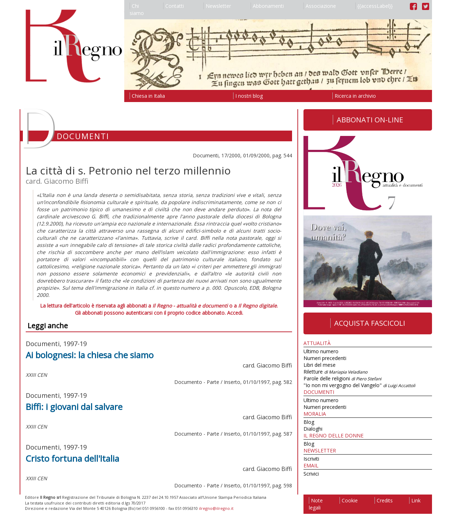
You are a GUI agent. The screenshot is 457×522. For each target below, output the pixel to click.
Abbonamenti (267, 5)
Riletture (335, 371)
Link (415, 500)
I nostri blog (248, 95)
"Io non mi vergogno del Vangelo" (359, 385)
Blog (308, 422)
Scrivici (311, 473)
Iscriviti (311, 458)
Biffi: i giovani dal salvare (74, 406)
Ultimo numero (320, 351)
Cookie (349, 500)
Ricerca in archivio (354, 95)
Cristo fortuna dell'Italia (72, 458)
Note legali (316, 504)
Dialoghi (312, 428)
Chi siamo (137, 9)
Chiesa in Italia (147, 95)
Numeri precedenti (324, 358)
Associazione (319, 5)
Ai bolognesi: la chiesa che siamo (90, 355)
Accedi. (235, 312)
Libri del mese (319, 364)
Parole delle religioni (342, 378)
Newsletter (217, 5)
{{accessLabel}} (374, 5)
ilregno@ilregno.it (216, 508)
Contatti (173, 5)
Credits (384, 500)
